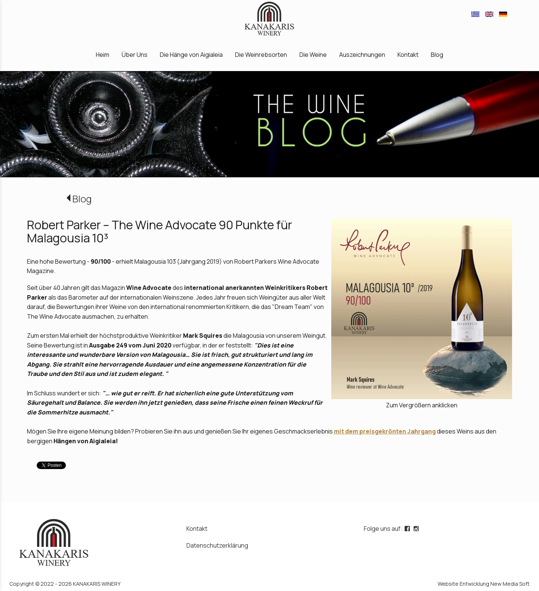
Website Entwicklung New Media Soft (484, 583)
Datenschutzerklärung (217, 545)
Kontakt (196, 528)
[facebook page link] (408, 528)
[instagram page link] (417, 528)
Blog (82, 198)
